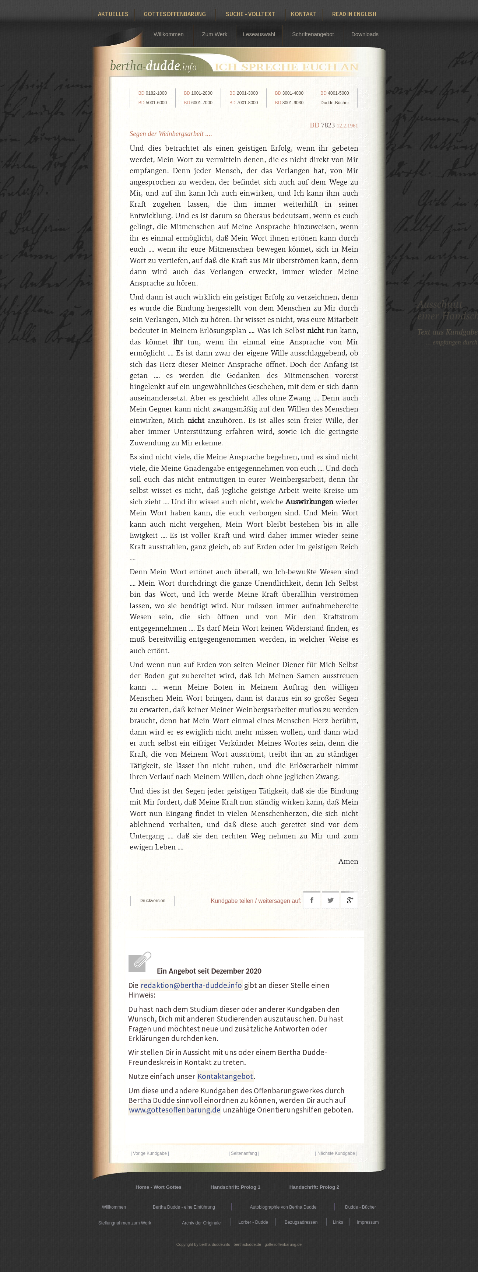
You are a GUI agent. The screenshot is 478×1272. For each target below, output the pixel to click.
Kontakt (304, 14)
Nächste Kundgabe (336, 1153)
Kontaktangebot (225, 1076)
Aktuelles (113, 14)
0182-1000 (152, 93)
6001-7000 (198, 102)
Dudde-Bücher (334, 102)
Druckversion (152, 900)
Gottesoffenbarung (175, 14)
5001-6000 (152, 102)
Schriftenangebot (313, 34)
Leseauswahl (259, 34)
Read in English (354, 14)
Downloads (365, 34)
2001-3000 (243, 93)
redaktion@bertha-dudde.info (191, 985)
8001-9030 (289, 102)
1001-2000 (198, 93)
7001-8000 (243, 102)
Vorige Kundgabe (150, 1153)
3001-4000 (289, 93)
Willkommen (169, 34)
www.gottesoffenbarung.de (175, 1110)
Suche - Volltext (250, 14)
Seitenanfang (244, 1153)
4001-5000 (334, 93)
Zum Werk (215, 34)
